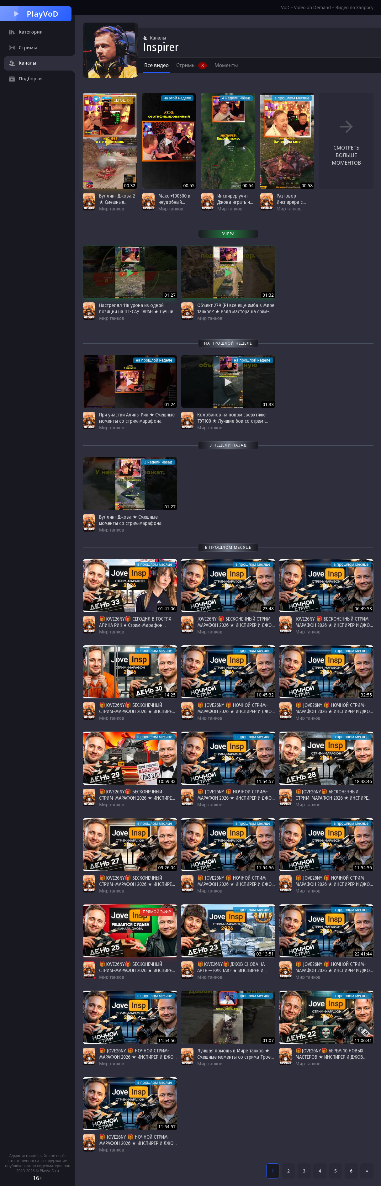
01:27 (170, 295)
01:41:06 (167, 609)
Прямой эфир (157, 911)
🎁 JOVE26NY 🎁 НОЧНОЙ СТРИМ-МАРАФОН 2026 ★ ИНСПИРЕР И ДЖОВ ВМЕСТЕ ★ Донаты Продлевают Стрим (235, 714)
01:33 (268, 404)
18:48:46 (363, 781)
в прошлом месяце (291, 98)
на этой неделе (177, 98)
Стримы (191, 65)
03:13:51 (265, 954)
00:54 (248, 185)
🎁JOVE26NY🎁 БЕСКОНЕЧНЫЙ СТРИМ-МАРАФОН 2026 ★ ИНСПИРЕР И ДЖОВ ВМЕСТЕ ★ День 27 (136, 884)
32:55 (366, 695)
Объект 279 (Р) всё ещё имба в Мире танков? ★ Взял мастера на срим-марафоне (235, 311)
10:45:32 (265, 695)
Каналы (154, 38)
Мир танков (111, 209)
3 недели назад (158, 462)
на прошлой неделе (154, 360)
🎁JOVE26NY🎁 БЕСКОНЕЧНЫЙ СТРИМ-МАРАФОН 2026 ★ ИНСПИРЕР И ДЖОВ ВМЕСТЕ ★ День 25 (136, 970)
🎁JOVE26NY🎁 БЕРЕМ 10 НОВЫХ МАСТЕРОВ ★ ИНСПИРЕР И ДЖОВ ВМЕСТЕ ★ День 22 (329, 1057)
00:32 (129, 185)
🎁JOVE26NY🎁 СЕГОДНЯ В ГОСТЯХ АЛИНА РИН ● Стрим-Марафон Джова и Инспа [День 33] (135, 625)
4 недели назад (236, 98)
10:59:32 (167, 781)
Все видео (156, 65)
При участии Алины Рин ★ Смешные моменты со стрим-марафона (137, 418)
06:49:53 (363, 609)
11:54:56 (265, 868)
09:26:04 (167, 868)
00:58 (307, 185)
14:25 (170, 695)
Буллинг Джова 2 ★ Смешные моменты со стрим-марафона (117, 205)
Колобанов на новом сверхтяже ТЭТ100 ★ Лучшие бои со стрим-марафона (231, 421)
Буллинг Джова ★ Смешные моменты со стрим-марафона (130, 520)
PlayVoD (35, 13)
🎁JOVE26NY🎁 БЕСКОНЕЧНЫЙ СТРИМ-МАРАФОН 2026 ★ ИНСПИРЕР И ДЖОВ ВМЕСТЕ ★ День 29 (136, 711)
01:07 (268, 1040)
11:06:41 (363, 1040)
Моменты (226, 65)
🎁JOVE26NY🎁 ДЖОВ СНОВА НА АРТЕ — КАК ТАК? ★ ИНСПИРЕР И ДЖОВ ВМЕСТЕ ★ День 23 (231, 970)
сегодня (122, 100)
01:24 (170, 404)
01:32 (268, 295)
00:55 (188, 185)
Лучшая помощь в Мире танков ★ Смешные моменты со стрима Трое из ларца (234, 1057)
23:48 (268, 609)
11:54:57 (265, 781)
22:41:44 (363, 954)
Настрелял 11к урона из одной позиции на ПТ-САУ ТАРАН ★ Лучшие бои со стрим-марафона (137, 311)
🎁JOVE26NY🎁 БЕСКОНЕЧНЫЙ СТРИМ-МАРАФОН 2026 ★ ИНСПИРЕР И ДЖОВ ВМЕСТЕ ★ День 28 (333, 798)
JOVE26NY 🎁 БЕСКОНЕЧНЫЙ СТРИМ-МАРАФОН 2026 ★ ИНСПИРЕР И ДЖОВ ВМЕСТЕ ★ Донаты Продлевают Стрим (235, 628)
